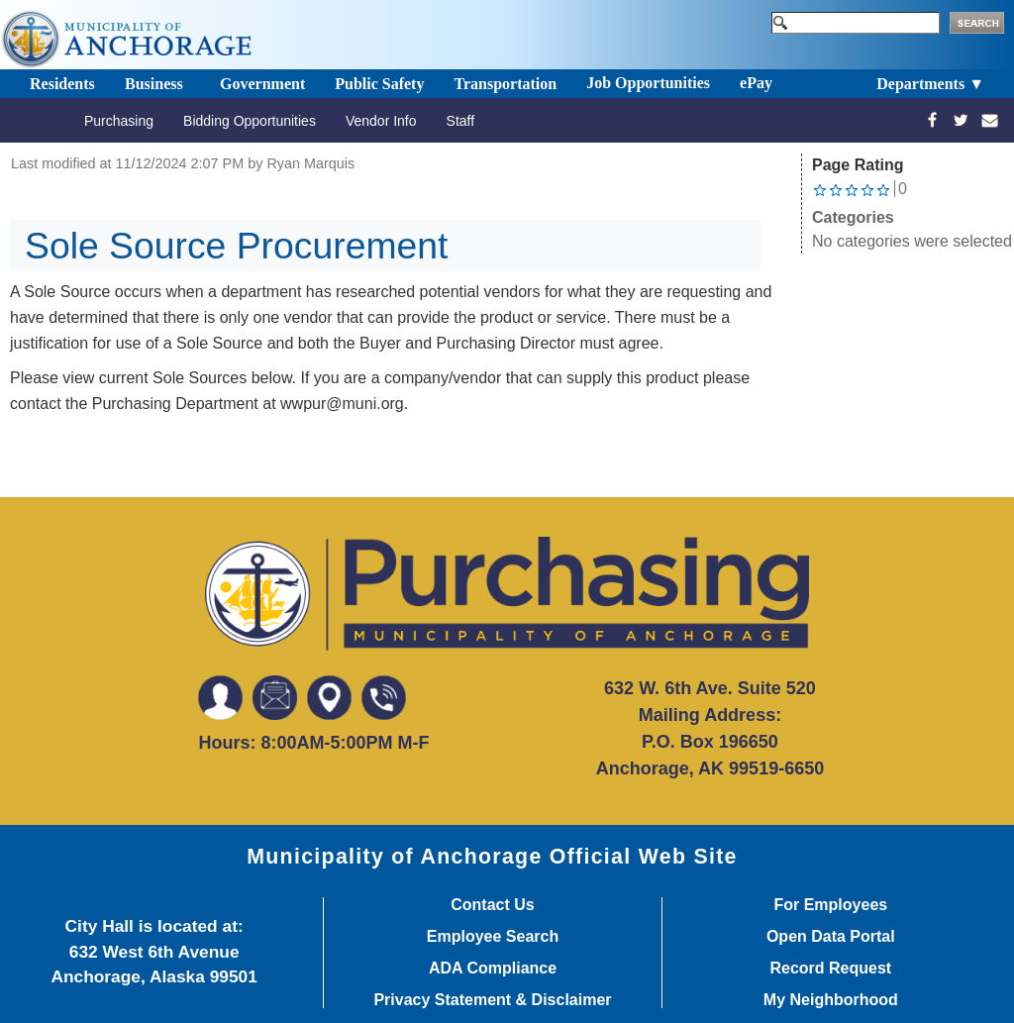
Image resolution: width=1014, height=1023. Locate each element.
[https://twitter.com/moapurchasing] (961, 120)
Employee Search (492, 937)
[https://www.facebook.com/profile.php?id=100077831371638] (932, 120)
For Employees (830, 905)
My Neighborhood (830, 1000)
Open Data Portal (830, 937)
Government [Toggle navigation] (262, 83)
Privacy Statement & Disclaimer (492, 1000)
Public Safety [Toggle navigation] (379, 83)
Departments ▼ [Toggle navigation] (930, 83)
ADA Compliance (493, 968)
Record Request (830, 968)
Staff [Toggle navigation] (461, 121)
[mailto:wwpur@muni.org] (989, 120)
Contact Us (492, 905)
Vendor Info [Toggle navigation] (381, 121)
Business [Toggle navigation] (154, 83)
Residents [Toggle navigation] (62, 83)
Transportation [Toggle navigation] (505, 83)
